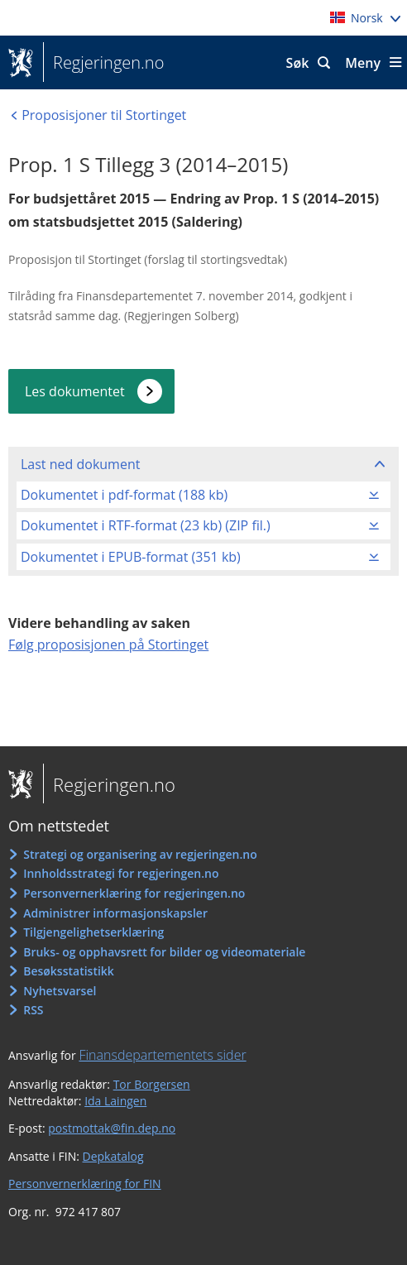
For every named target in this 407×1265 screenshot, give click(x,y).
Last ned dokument (80, 464)
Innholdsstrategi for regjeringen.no (120, 873)
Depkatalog (113, 1156)
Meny (363, 63)
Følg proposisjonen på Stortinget (108, 644)
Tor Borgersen (151, 1084)
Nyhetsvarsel (59, 991)
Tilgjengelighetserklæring (93, 932)
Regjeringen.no (103, 63)
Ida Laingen (115, 1101)
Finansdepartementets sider (162, 1055)
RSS (33, 1010)
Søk (297, 63)
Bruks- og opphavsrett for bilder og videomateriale (164, 952)
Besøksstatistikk (68, 971)
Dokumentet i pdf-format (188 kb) (124, 495)
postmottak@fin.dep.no (111, 1128)
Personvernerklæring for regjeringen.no (134, 893)
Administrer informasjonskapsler (115, 913)
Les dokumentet (75, 391)
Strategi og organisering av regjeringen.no (140, 854)
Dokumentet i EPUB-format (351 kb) (131, 557)
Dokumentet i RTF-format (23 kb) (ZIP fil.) (146, 525)
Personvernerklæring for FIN (84, 1183)
